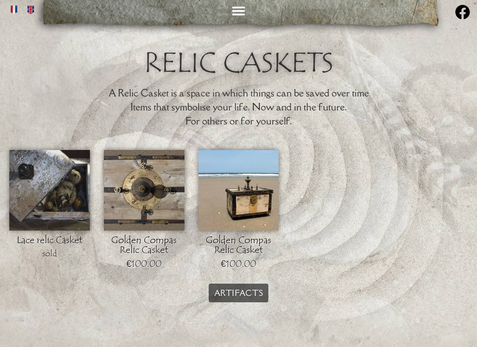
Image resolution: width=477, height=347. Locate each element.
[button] (238, 10)
